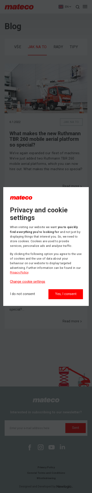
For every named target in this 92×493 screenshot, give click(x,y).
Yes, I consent (65, 294)
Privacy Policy (19, 272)
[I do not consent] (22, 294)
